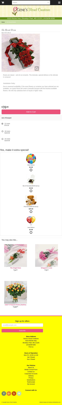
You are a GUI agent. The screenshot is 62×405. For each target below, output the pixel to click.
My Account (31, 384)
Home (3, 22)
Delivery (31, 376)
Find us (31, 347)
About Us (31, 367)
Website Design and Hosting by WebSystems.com (50, 402)
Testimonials (31, 382)
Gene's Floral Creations (31, 11)
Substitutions (31, 380)
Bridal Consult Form (31, 369)
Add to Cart (31, 112)
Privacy (31, 378)
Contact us (31, 371)
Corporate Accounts (31, 374)
